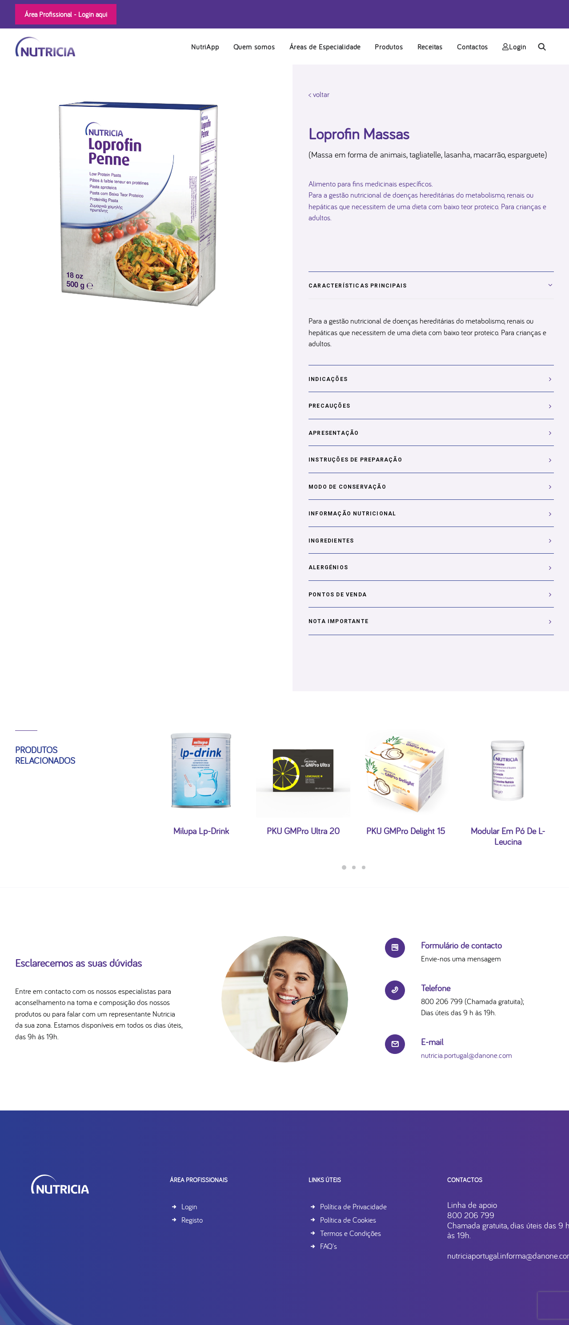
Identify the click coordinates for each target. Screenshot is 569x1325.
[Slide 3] (364, 867)
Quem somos (254, 46)
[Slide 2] (354, 867)
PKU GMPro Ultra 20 (303, 805)
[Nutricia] (45, 46)
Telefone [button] (435, 987)
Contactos (472, 46)
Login (514, 46)
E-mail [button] (432, 1041)
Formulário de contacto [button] (461, 945)
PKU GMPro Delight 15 (405, 805)
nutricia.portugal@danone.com (466, 1055)
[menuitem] (205, 46)
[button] (546, 46)
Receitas (430, 46)
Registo (192, 1219)
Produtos (389, 46)
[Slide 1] (344, 867)
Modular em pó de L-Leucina (507, 810)
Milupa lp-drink (201, 805)
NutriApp (205, 46)
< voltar (319, 94)
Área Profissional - (65, 14)
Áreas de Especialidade (325, 46)
